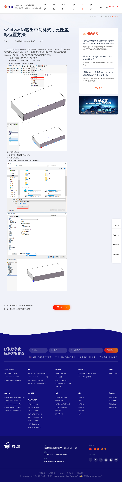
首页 (45, 7)
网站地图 (80, 473)
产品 (54, 7)
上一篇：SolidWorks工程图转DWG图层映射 (18, 305)
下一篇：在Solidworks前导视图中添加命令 (18, 309)
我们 (82, 7)
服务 (74, 7)
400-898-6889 (112, 7)
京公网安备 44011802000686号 (91, 476)
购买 (91, 7)
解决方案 (64, 7)
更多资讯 (98, 88)
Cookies (61, 473)
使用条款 (70, 473)
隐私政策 (52, 473)
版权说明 (42, 473)
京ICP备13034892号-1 (73, 476)
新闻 (109, 16)
